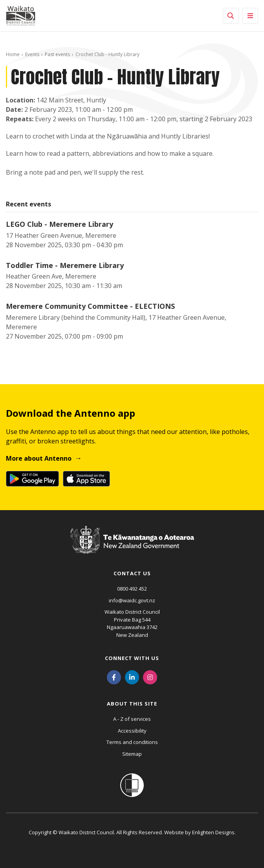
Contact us (132, 573)
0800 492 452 (132, 588)
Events (32, 54)
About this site (132, 703)
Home (13, 54)
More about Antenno (39, 458)
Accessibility (132, 730)
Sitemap (132, 753)
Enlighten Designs (213, 832)
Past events (57, 54)
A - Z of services (132, 718)
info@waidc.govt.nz (132, 600)
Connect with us (132, 658)
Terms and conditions (132, 742)
